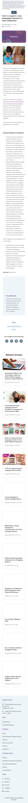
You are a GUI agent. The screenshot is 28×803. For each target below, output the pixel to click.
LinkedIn (5, 782)
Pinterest (6, 785)
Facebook (6, 778)
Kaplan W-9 (5, 749)
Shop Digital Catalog (8, 725)
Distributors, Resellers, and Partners (12, 760)
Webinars (5, 739)
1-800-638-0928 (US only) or (11, 711)
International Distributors (9, 764)
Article (14, 329)
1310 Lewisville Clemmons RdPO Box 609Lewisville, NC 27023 (11, 706)
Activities (4, 746)
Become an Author (7, 743)
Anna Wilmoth (7, 26)
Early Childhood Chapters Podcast (11, 736)
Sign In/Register (6, 770)
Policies (4, 757)
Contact (4, 767)
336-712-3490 (6, 713)
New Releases (6, 722)
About (4, 733)
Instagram (6, 788)
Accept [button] (14, 12)
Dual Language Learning (14, 326)
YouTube (5, 791)
